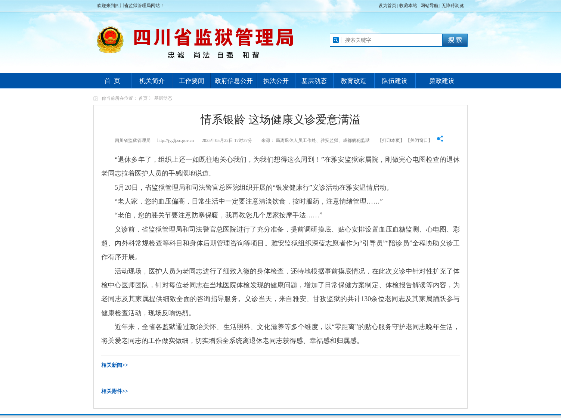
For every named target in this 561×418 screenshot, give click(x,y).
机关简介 (152, 80)
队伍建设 (394, 80)
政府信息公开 (234, 80)
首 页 (112, 80)
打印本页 (391, 140)
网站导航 (429, 5)
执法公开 (276, 80)
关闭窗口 (419, 140)
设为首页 (387, 5)
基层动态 (314, 80)
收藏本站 (408, 5)
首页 (143, 98)
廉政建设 (442, 80)
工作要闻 (191, 80)
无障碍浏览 (452, 5)
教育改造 (353, 80)
